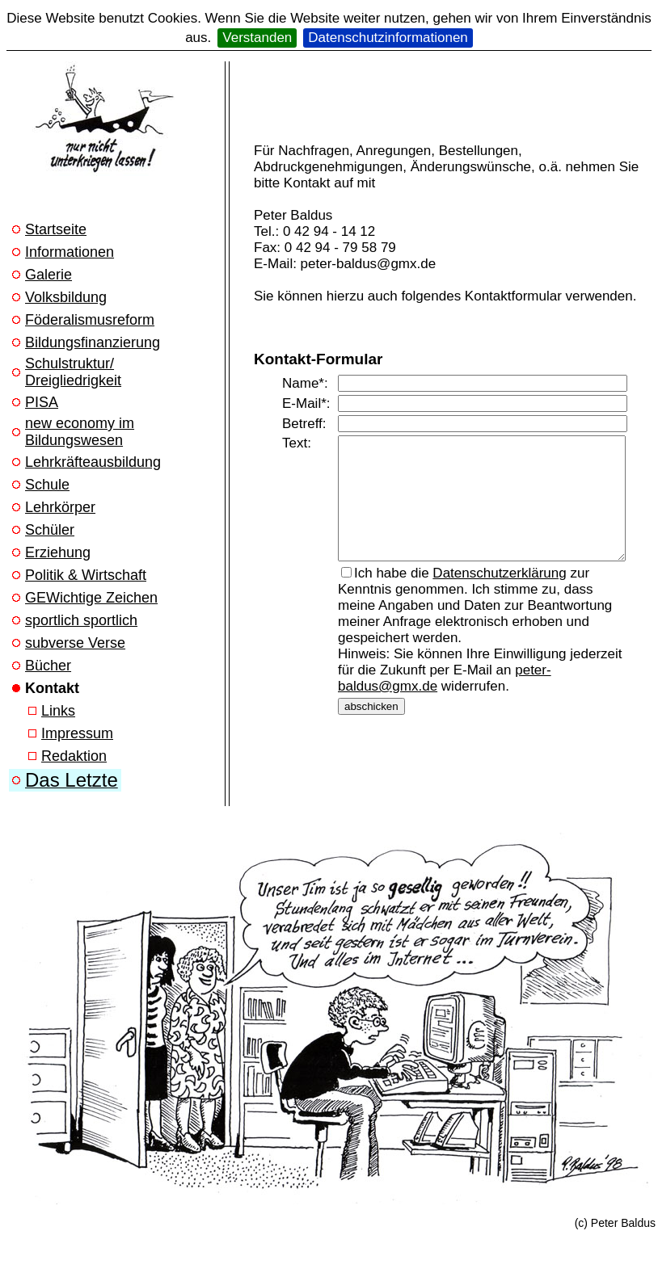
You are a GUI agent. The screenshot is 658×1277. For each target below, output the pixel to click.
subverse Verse (75, 643)
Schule (47, 485)
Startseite (55, 229)
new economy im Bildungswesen (79, 431)
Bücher (48, 665)
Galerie (48, 275)
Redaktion (74, 756)
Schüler (49, 530)
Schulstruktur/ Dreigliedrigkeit (73, 372)
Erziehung (58, 552)
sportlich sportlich (81, 620)
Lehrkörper (60, 507)
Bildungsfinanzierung (92, 342)
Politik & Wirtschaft (85, 575)
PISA (41, 402)
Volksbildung (66, 297)
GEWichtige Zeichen (91, 598)
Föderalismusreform (89, 320)
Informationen (69, 252)
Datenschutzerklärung (499, 585)
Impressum (77, 733)
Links (58, 711)
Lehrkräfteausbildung (93, 462)
